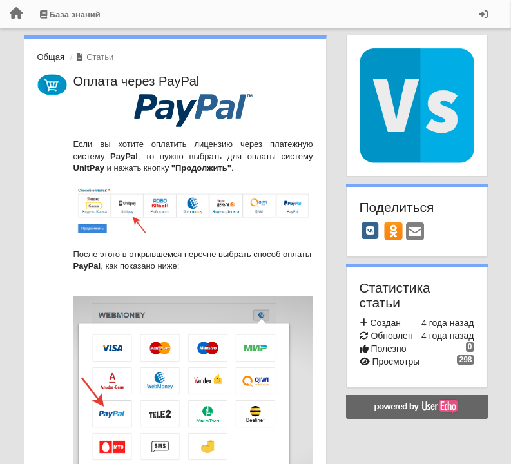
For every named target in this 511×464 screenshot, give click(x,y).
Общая (51, 57)
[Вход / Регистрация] (483, 14)
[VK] (370, 230)
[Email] (415, 232)
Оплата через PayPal (136, 81)
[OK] (393, 230)
